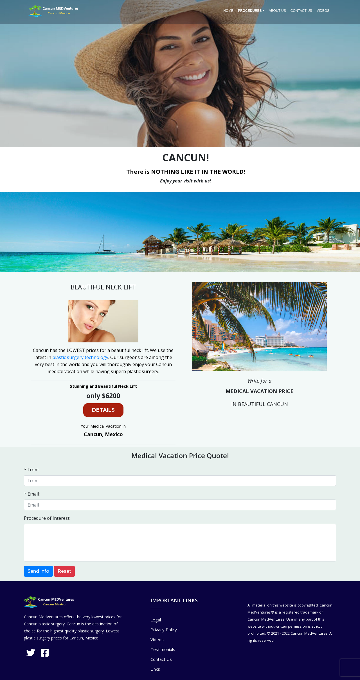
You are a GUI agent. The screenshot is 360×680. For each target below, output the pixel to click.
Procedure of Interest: (47, 518)
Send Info (38, 571)
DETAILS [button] (103, 410)
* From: (31, 470)
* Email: (32, 494)
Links (155, 669)
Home (228, 11)
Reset (64, 571)
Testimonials (162, 649)
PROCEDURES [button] (250, 11)
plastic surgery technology (80, 357)
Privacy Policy (163, 629)
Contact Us (301, 11)
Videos (323, 11)
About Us (277, 11)
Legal (155, 620)
